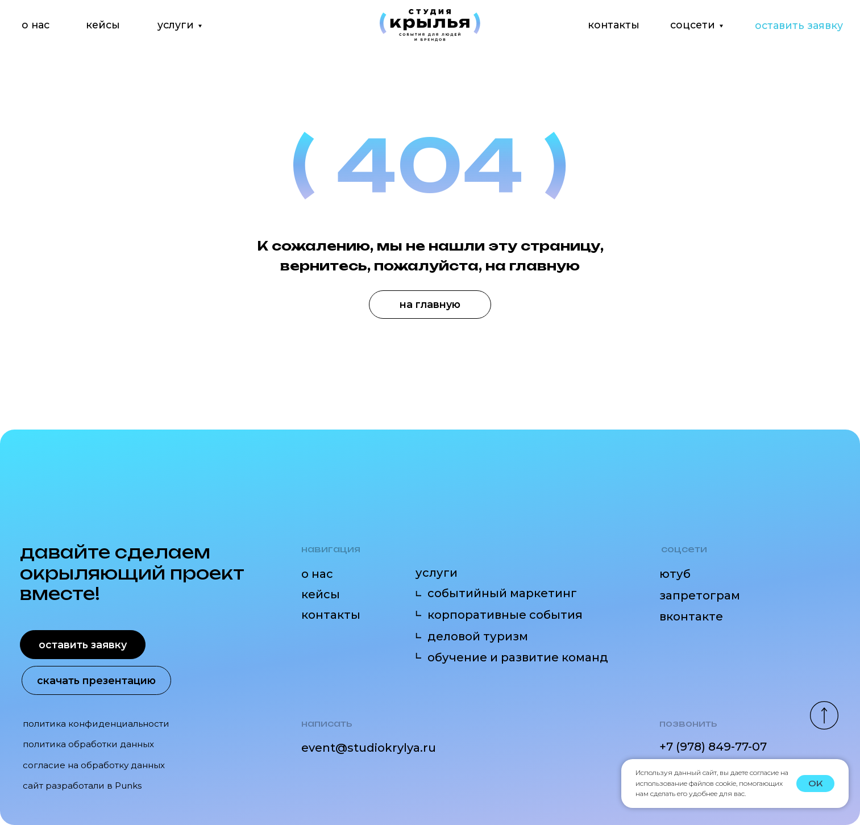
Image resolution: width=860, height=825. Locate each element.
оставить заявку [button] (799, 25)
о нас (35, 25)
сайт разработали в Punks (82, 785)
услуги (175, 25)
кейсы (103, 25)
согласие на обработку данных (94, 765)
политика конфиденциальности (96, 723)
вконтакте (691, 616)
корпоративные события (505, 614)
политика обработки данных (88, 744)
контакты (613, 25)
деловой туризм (477, 636)
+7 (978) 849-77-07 (713, 746)
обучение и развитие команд (517, 657)
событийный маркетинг (502, 593)
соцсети (692, 25)
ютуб (675, 573)
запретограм (699, 595)
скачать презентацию (96, 680)
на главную (430, 304)
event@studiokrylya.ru (368, 747)
